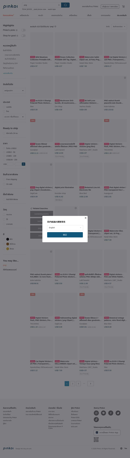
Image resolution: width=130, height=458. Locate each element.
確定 (65, 235)
